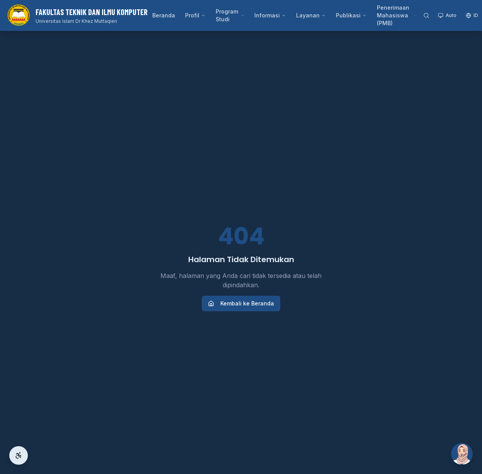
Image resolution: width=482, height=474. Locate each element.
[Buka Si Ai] (462, 454)
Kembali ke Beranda (241, 303)
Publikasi (351, 15)
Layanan (311, 15)
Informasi (270, 15)
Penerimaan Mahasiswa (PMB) (396, 15)
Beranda (163, 15)
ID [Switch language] (472, 15)
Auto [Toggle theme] (447, 15)
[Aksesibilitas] (18, 455)
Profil (195, 15)
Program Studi (230, 15)
